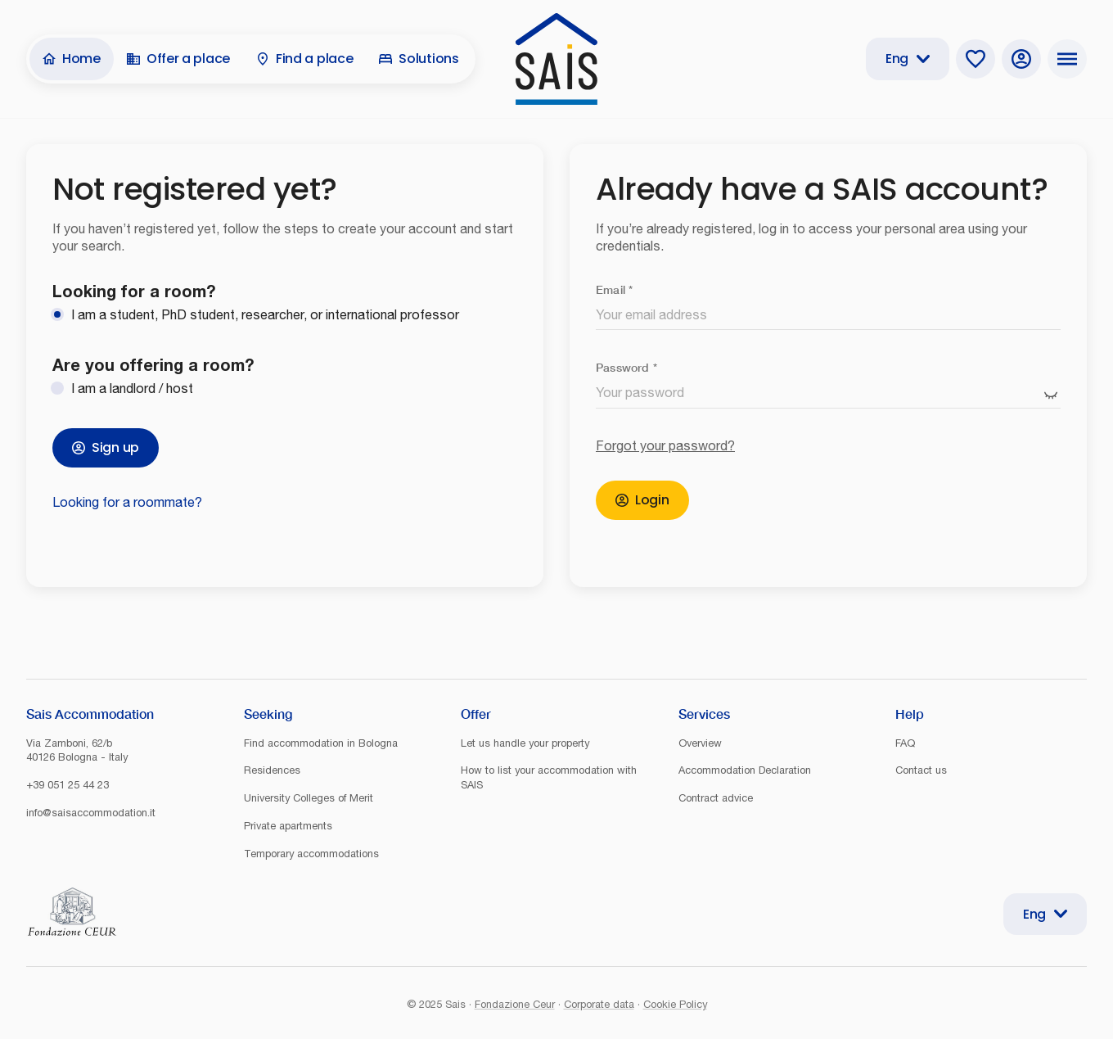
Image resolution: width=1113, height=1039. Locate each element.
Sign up (105, 447)
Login (642, 499)
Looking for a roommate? (127, 502)
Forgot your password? (665, 445)
